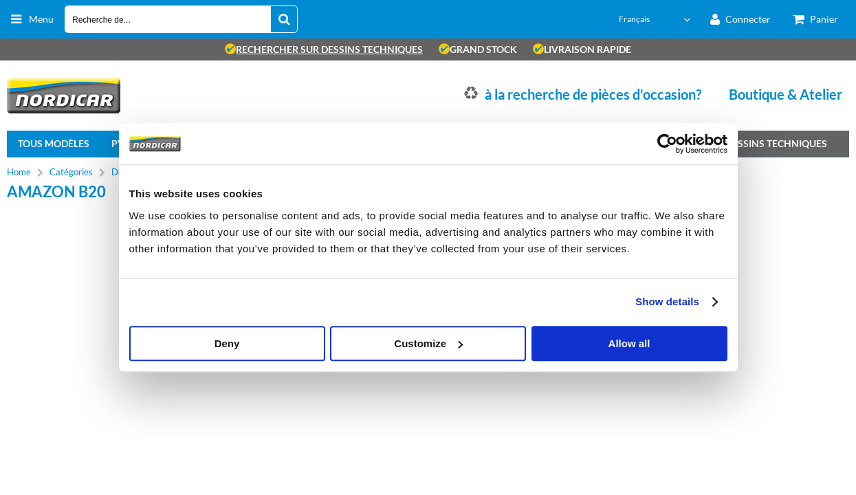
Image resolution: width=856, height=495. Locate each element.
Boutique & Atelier (785, 94)
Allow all (629, 343)
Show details (667, 301)
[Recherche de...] (284, 19)
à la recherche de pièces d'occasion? (593, 94)
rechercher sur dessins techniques (324, 49)
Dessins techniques (776, 143)
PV (117, 143)
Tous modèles (53, 143)
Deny (227, 343)
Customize (428, 343)
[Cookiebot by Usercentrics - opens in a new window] (667, 143)
